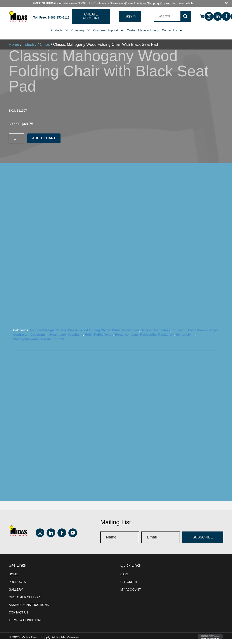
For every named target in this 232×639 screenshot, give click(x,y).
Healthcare (58, 328)
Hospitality (75, 328)
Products (17, 575)
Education (179, 323)
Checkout (129, 575)
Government (39, 328)
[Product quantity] (16, 132)
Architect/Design (41, 323)
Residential (148, 328)
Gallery (16, 582)
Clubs (116, 323)
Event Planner (198, 323)
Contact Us (18, 605)
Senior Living (185, 328)
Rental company (127, 328)
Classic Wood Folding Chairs (89, 323)
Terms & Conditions (25, 613)
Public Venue (103, 328)
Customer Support (25, 590)
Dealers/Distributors (155, 323)
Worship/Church (52, 332)
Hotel (88, 328)
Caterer (61, 323)
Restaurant (166, 328)
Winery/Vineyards (26, 332)
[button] (91, 9)
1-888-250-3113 (58, 10)
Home (13, 567)
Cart (124, 567)
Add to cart (44, 131)
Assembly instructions (29, 598)
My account (130, 582)
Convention (130, 323)
